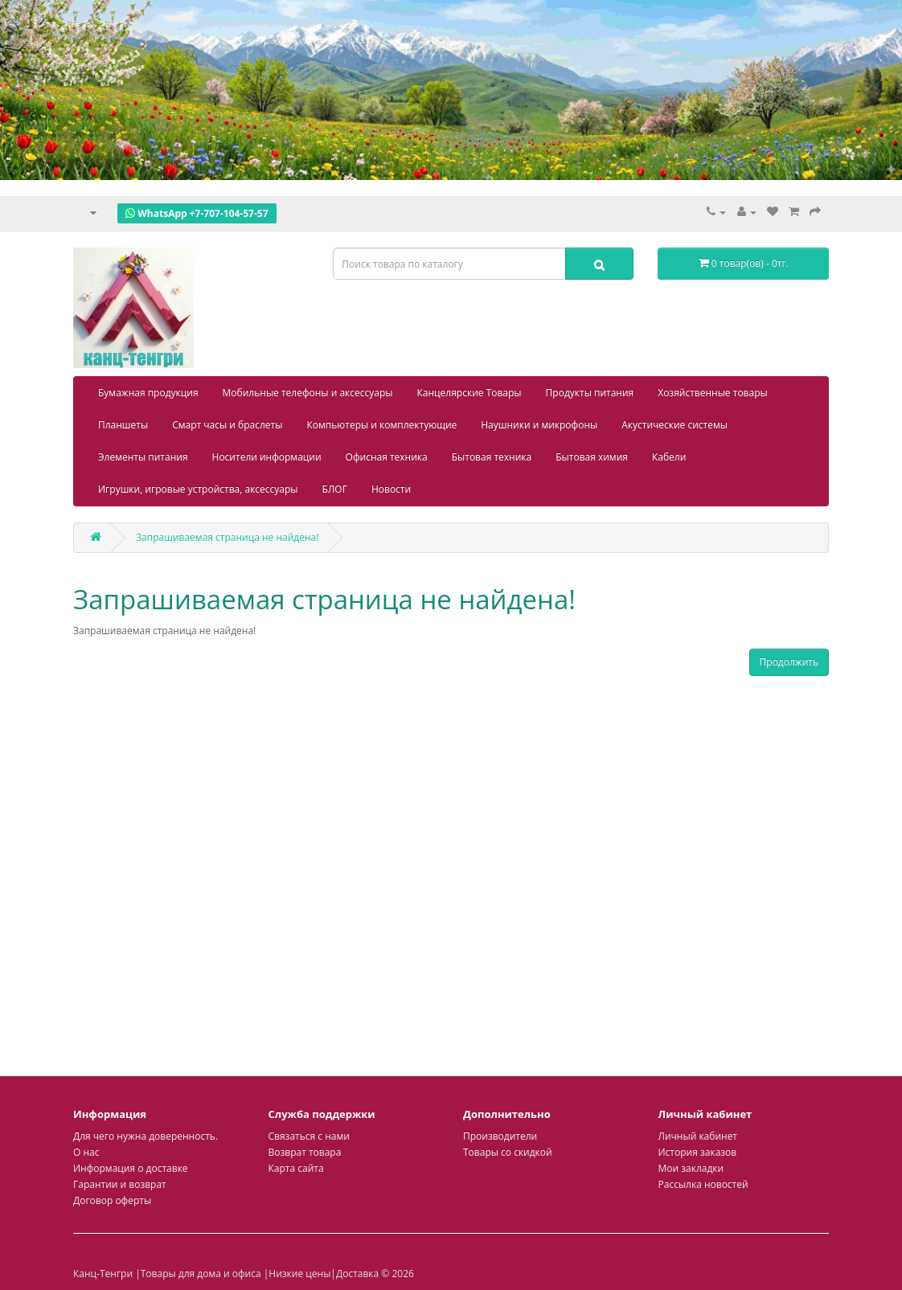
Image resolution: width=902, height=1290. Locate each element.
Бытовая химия (592, 457)
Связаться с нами (309, 1136)
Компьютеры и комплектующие (381, 425)
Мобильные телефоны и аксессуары (308, 392)
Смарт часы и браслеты (227, 425)
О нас (86, 1152)
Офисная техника (387, 457)
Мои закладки (691, 1168)
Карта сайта (296, 1168)
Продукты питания (590, 392)
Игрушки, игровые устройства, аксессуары (198, 489)
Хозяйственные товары (713, 392)
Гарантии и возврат (119, 1184)
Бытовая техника (492, 457)
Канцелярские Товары (469, 392)
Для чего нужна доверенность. (145, 1136)
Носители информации (267, 457)
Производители (500, 1136)
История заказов (697, 1152)
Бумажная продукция (148, 392)
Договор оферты (112, 1200)
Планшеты (123, 425)
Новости (391, 489)
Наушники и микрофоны (539, 425)
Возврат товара (305, 1152)
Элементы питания (143, 457)
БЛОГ (334, 489)
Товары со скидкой (507, 1152)
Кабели (669, 457)
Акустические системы (674, 425)
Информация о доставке (130, 1168)
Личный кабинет (698, 1136)
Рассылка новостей (703, 1184)
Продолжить (789, 662)
